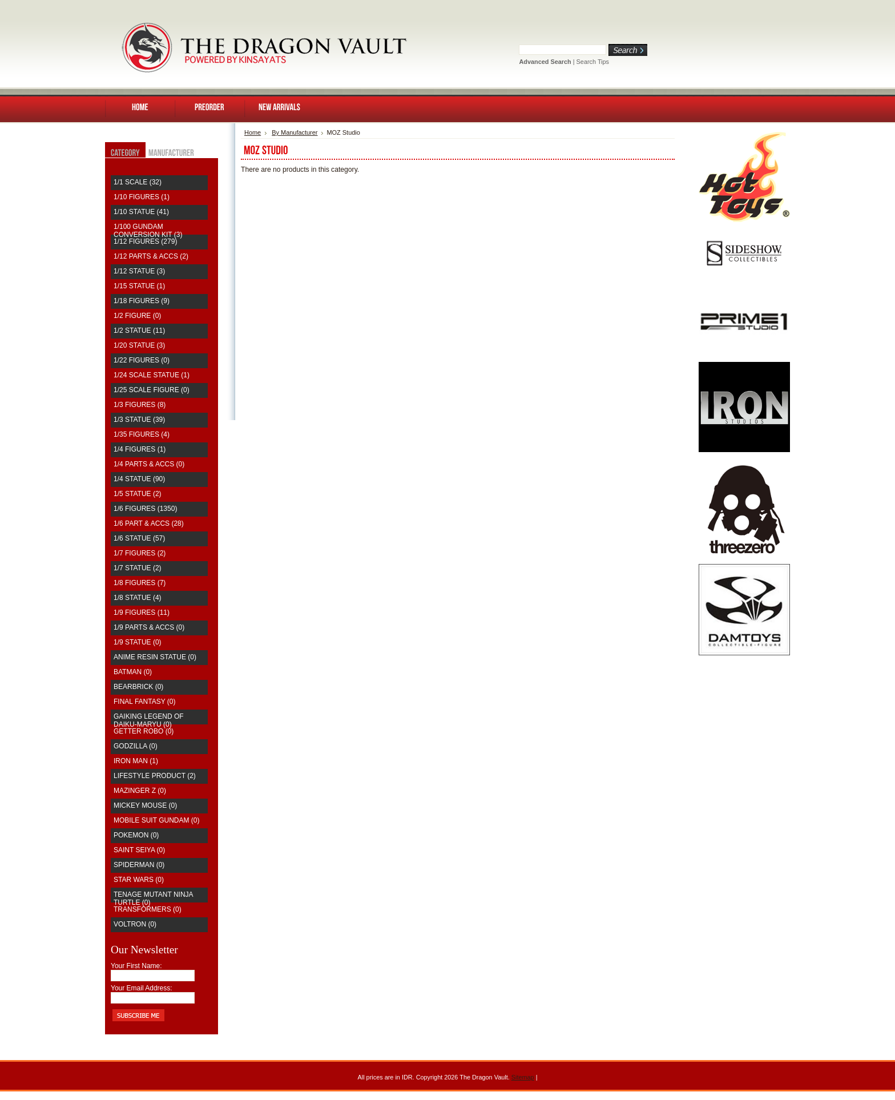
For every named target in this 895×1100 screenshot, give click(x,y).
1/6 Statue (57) (139, 538)
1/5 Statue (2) (138, 494)
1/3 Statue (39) (139, 420)
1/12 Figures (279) (145, 241)
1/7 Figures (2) (140, 553)
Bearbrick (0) (138, 687)
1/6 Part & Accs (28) (149, 523)
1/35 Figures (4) (142, 434)
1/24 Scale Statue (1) (152, 375)
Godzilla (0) (136, 746)
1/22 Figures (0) (142, 360)
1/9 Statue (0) (138, 642)
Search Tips (592, 61)
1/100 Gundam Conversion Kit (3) (148, 231)
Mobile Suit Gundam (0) (156, 820)
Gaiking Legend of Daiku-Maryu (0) (149, 720)
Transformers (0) (148, 909)
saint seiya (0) (139, 850)
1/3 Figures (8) (140, 405)
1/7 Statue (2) (138, 568)
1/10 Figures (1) (142, 197)
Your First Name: (136, 966)
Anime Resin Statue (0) (155, 657)
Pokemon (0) (136, 835)
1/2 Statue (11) (139, 331)
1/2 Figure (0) (137, 316)
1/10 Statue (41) (141, 212)
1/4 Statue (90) (139, 479)
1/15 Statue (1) (139, 286)
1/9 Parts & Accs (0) (149, 627)
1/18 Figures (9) (142, 301)
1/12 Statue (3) (139, 271)
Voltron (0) (135, 924)
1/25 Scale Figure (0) (152, 390)
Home (252, 132)
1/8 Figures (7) (140, 583)
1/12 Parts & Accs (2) (151, 256)
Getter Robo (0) (144, 731)
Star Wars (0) (139, 880)
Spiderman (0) (139, 865)
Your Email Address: (141, 988)
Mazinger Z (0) (140, 791)
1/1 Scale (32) (138, 182)
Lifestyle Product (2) (155, 776)
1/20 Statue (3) (139, 345)
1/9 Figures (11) (142, 613)
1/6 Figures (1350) (145, 509)
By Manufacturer (294, 132)
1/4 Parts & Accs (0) (149, 464)
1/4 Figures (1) (140, 449)
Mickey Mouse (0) (145, 805)
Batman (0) (133, 672)
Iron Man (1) (136, 761)
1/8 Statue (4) (138, 598)
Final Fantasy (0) (144, 702)
